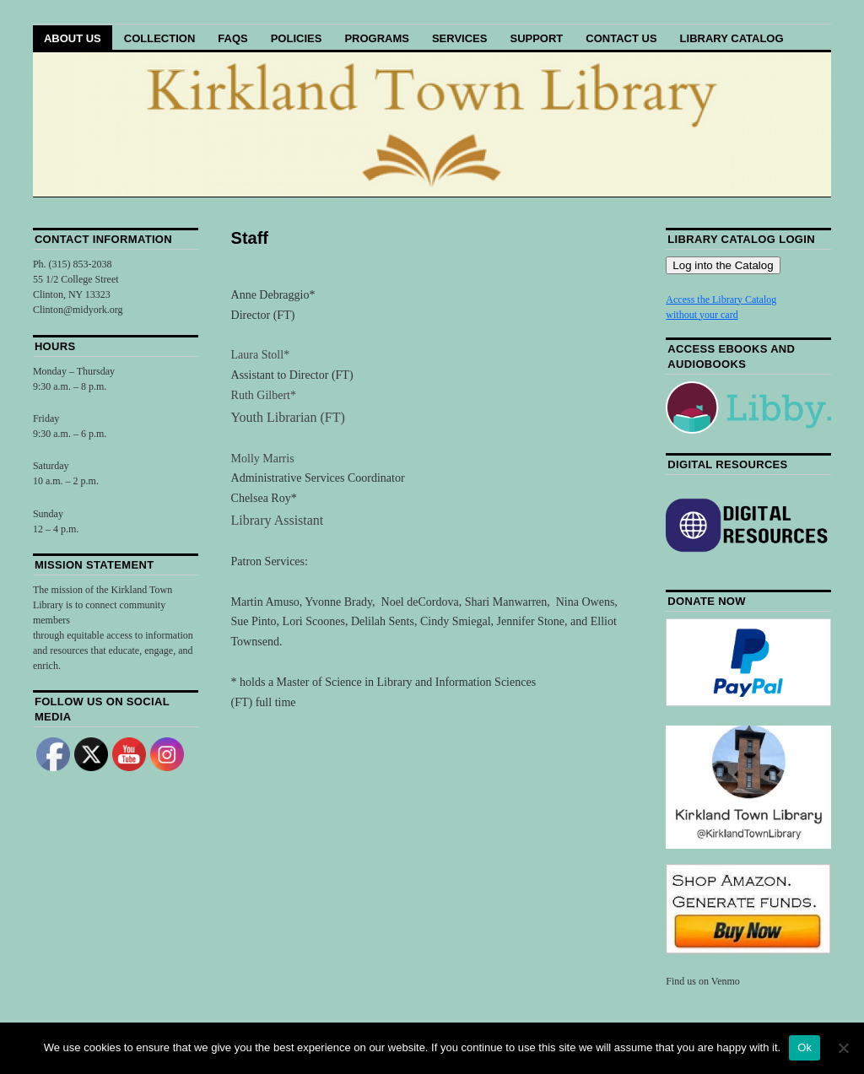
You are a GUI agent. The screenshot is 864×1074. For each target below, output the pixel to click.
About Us (72, 38)
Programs (376, 38)
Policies (296, 38)
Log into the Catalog (722, 265)
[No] (842, 1047)
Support (536, 38)
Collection (160, 38)
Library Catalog (732, 38)
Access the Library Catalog (721, 299)
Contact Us (621, 38)
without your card (701, 315)
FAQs (232, 38)
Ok (804, 1047)
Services (460, 38)
